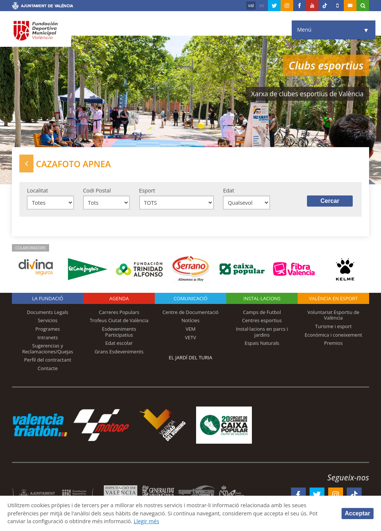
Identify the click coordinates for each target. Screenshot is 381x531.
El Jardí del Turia (190, 357)
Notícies (191, 320)
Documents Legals (47, 312)
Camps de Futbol (262, 312)
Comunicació (190, 298)
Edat (228, 190)
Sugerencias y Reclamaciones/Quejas (47, 348)
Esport (147, 190)
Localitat (37, 190)
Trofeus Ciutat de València (119, 320)
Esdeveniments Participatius (119, 332)
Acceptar (357, 513)
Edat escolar (119, 343)
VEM (191, 329)
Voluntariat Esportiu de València (333, 315)
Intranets (48, 337)
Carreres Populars (119, 312)
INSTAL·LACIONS (262, 298)
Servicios (47, 320)
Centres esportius (262, 320)
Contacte (48, 368)
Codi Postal (97, 190)
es (261, 5)
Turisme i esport (333, 326)
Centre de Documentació (191, 312)
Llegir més (147, 521)
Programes (47, 329)
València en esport (333, 298)
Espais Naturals (261, 343)
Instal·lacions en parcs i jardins (262, 332)
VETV (190, 337)
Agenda (119, 298)
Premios (333, 343)
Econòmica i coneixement (333, 334)
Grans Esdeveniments (119, 351)
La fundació (47, 298)
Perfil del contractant (47, 359)
